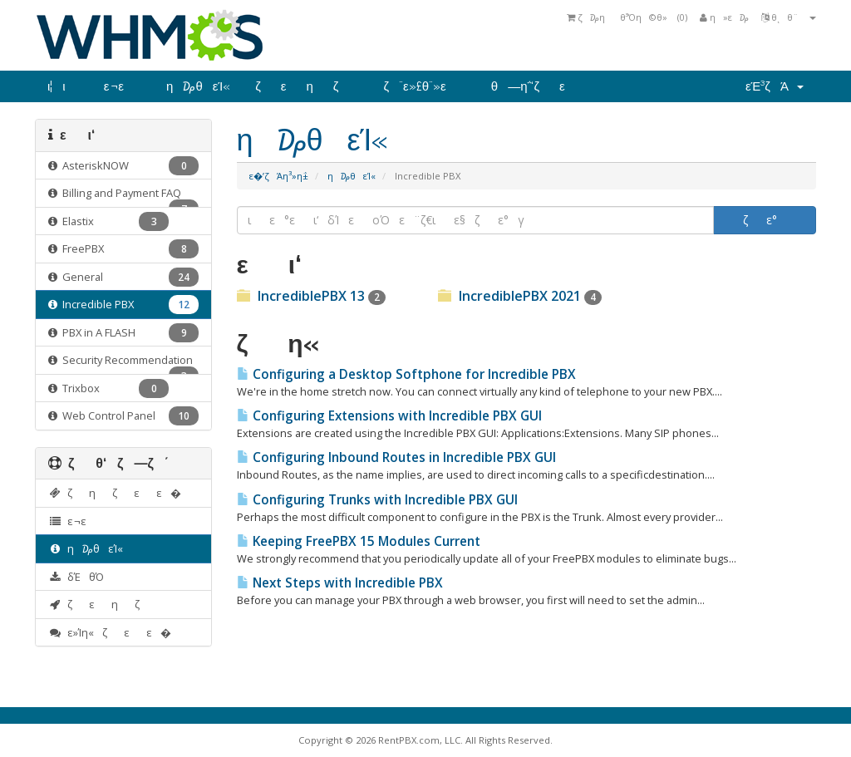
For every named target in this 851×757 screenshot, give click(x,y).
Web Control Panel (123, 415)
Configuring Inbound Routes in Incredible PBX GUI (396, 457)
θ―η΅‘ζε (538, 86)
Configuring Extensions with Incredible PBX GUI (389, 416)
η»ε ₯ (724, 17)
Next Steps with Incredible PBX (340, 583)
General (123, 277)
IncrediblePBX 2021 (520, 296)
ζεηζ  (306, 86)
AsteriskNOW (123, 165)
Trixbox (108, 388)
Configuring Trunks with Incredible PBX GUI (377, 500)
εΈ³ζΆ (774, 86)
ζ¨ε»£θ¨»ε (424, 86)
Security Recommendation (123, 363)
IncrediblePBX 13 (311, 296)
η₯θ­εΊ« (198, 86)
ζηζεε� (114, 492)
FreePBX (123, 248)
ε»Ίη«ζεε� (109, 632)
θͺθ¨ (788, 17)
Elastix (108, 221)
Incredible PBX (123, 304)
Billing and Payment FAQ (123, 196)
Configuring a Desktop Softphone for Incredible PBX (406, 374)
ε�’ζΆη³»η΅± (278, 176)
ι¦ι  (63, 86)
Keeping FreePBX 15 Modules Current (358, 541)
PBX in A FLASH (123, 332)
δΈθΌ (80, 576)
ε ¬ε (122, 86)
